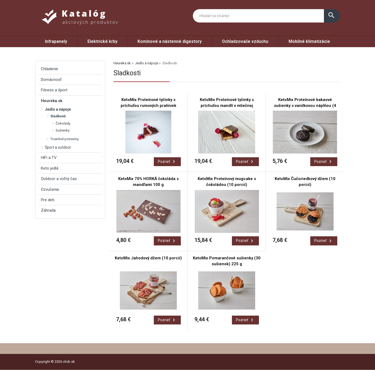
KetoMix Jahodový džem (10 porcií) (148, 258)
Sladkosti (58, 116)
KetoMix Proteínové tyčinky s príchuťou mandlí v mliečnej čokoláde (227, 105)
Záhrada (48, 210)
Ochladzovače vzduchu (245, 41)
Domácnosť (51, 79)
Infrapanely (56, 41)
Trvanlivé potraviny (64, 139)
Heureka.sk (122, 63)
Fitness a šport (54, 90)
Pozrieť (167, 162)
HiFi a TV (49, 157)
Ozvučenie (50, 189)
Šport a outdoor (58, 147)
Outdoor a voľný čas (59, 178)
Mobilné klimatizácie (309, 41)
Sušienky (63, 130)
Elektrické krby (102, 41)
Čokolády (63, 123)
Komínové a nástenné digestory (169, 41)
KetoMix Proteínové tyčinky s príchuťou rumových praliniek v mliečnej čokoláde (148, 105)
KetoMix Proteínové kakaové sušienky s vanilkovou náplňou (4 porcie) (305, 105)
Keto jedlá (49, 168)
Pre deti (47, 199)
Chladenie (49, 68)
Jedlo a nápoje (146, 63)
